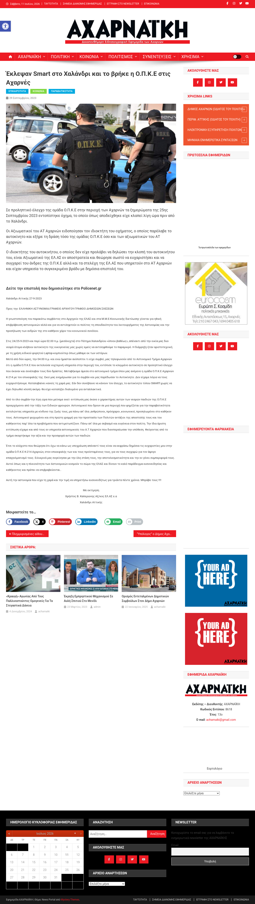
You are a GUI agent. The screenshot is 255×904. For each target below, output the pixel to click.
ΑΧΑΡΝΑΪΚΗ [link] (29, 56)
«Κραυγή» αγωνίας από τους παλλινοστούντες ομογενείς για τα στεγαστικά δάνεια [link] (29, 601)
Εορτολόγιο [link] (214, 768)
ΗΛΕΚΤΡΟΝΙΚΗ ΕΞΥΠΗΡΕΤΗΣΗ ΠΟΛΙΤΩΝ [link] (217, 130)
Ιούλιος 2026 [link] (44, 833)
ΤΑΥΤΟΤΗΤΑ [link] (51, 3)
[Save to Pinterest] (60, 521)
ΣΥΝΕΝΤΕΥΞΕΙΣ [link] (157, 56)
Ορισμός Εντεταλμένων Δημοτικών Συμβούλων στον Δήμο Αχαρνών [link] (145, 599)
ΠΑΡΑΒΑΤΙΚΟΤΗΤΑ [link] (62, 91)
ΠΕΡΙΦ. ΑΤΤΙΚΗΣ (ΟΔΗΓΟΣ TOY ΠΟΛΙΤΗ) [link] (217, 119)
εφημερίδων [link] (225, 247)
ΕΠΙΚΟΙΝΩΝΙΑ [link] (151, 3)
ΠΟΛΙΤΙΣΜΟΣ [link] (120, 56)
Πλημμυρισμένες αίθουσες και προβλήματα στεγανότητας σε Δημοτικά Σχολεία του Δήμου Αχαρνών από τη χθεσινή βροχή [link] (30, 534)
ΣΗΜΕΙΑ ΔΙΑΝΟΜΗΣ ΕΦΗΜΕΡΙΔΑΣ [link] (82, 3)
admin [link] (97, 606)
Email (175, 845)
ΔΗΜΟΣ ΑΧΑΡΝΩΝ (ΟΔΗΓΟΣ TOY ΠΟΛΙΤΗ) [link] (217, 109)
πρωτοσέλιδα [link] (208, 247)
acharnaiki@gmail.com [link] (221, 719)
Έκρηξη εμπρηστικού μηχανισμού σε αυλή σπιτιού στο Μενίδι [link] (88, 599)
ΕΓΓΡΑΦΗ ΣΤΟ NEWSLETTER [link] (123, 3)
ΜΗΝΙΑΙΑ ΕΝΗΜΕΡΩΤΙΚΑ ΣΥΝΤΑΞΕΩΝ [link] (217, 140)
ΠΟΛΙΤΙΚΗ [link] (60, 56)
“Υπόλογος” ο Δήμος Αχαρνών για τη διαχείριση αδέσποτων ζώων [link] (156, 534)
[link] (5, 26)
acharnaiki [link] (44, 611)
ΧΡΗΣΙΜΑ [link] (190, 56)
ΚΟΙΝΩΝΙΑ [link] (89, 56)
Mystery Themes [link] (70, 899)
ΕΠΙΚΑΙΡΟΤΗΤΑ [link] (17, 91)
